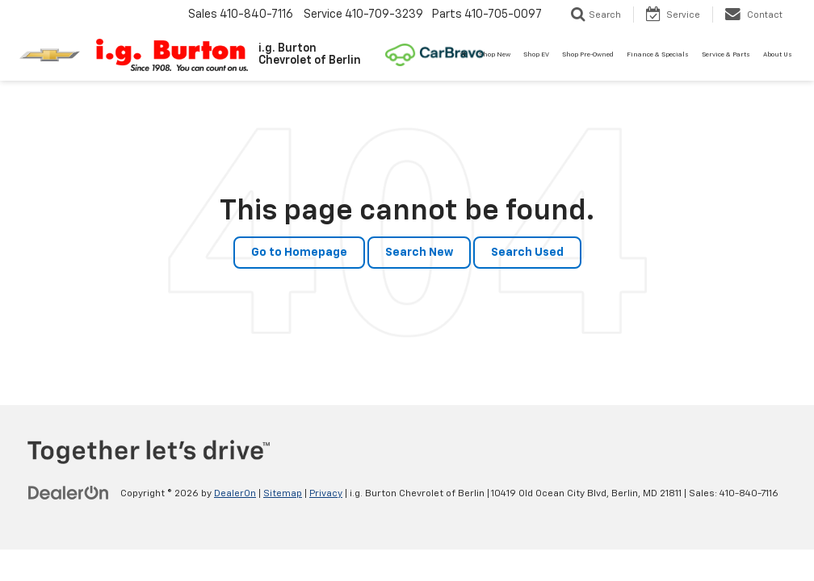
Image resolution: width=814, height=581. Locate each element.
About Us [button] (777, 55)
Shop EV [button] (536, 55)
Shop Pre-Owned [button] (588, 55)
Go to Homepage (299, 252)
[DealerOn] (68, 493)
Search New (419, 252)
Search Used (527, 252)
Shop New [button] (494, 55)
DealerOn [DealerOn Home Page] (235, 494)
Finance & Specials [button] (658, 55)
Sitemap (282, 494)
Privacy (325, 494)
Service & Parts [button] (726, 55)
